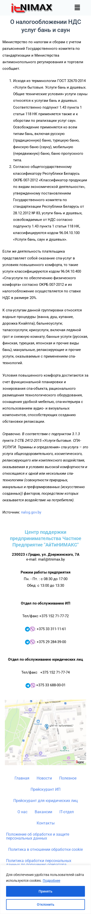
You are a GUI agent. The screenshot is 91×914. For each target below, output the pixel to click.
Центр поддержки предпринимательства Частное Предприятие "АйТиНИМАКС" (45, 538)
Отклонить (45, 904)
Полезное (67, 778)
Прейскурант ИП (45, 789)
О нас (22, 812)
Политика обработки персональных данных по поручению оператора (38, 862)
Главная (22, 778)
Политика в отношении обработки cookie (45, 849)
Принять (45, 891)
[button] (77, 7)
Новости (44, 778)
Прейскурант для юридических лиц (45, 800)
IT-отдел (66, 812)
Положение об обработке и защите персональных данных (37, 836)
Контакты (46, 823)
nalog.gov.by (31, 512)
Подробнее (51, 881)
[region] (45, 889)
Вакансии (43, 812)
